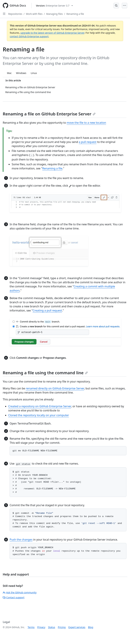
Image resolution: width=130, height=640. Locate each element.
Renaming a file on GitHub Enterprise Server (49, 114)
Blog (90, 627)
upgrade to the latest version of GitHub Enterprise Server (52, 32)
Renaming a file (75, 13)
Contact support (13, 597)
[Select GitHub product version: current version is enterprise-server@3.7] (54, 5)
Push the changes (21, 539)
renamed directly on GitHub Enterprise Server (55, 388)
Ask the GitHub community (20, 592)
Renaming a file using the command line (45, 372)
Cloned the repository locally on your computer (38, 415)
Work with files (34, 13)
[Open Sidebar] (4, 14)
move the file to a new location (86, 123)
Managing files (54, 13)
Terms (31, 627)
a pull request (88, 142)
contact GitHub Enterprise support (29, 36)
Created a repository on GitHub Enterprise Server (39, 406)
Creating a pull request (47, 310)
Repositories (15, 13)
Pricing (62, 627)
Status (51, 627)
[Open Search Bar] (116, 5)
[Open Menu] (124, 5)
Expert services (76, 627)
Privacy (41, 627)
